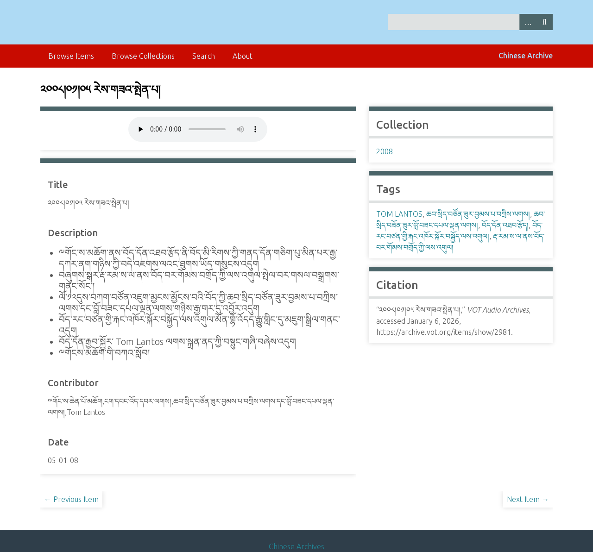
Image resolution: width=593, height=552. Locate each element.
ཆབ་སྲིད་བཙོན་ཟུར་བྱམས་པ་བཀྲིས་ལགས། (478, 214)
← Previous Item (71, 499)
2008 (384, 151)
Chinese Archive (525, 55)
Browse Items (71, 56)
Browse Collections (143, 56)
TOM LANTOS (399, 214)
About (242, 56)
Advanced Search (527, 22)
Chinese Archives (296, 546)
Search (544, 22)
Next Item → (528, 499)
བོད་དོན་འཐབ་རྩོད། (505, 225)
